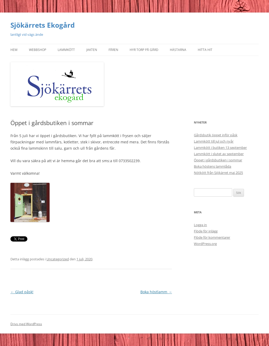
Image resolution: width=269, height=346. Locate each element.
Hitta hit (205, 50)
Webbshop (37, 50)
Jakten (91, 50)
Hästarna (178, 50)
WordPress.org (205, 243)
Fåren (113, 50)
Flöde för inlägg (206, 231)
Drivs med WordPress (26, 324)
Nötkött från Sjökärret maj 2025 (218, 172)
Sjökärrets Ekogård (42, 25)
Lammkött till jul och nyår (214, 141)
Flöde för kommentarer (212, 237)
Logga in (200, 224)
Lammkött (66, 50)
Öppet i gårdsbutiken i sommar (218, 160)
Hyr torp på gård (144, 50)
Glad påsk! (21, 291)
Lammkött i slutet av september (219, 153)
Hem (13, 50)
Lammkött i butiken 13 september (220, 147)
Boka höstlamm (156, 291)
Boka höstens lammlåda (212, 166)
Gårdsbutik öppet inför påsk (215, 135)
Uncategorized (57, 259)
